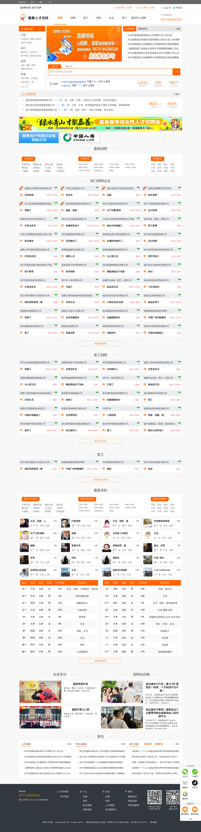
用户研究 (24, 56)
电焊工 (28, 317)
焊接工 (28, 210)
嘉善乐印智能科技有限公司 (156, 326)
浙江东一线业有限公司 (72, 280)
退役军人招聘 (138, 17)
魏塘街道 (37, 164)
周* (107, 631)
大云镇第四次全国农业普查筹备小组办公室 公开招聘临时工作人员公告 (152, 40)
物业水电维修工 (115, 225)
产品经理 (24, 39)
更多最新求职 (100, 661)
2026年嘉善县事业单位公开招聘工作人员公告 (148, 35)
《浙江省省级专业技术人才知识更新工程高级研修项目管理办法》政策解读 (100, 752)
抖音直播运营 (82, 596)
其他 (172, 171)
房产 (32, 2)
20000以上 (98, 170)
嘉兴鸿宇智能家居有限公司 (115, 424)
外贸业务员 (30, 225)
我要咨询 (148, 744)
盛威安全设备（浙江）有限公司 (117, 280)
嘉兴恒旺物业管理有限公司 (156, 280)
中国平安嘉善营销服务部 (73, 82)
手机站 (177, 8)
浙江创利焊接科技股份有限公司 (158, 250)
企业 (111, 17)
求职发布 (87, 809)
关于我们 (64, 796)
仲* (107, 596)
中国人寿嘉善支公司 (75, 188)
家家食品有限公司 (70, 326)
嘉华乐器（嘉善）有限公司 (156, 219)
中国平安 (107, 408)
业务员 (69, 195)
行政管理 (82, 610)
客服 (33, 65)
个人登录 (142, 7)
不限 (153, 164)
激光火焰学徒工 (156, 430)
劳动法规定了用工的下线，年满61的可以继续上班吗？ (154, 773)
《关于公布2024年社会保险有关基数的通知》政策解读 (100, 773)
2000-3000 (98, 164)
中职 (153, 171)
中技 (159, 171)
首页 (60, 17)
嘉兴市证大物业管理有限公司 (157, 265)
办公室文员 (112, 256)
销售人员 (70, 256)
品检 (109, 195)
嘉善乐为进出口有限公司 (73, 311)
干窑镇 (59, 168)
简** (107, 617)
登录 (85, 801)
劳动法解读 (133, 805)
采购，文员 (82, 631)
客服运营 (70, 333)
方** (107, 651)
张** (24, 603)
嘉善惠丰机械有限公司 (30, 311)
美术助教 (70, 271)
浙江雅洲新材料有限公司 (73, 234)
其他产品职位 (26, 43)
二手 (49, 2)
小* (107, 638)
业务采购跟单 (72, 317)
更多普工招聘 (100, 441)
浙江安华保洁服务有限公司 (156, 462)
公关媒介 (34, 78)
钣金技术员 (112, 287)
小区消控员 (153, 287)
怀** (107, 603)
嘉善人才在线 (48, 822)
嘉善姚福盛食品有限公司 (73, 250)
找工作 (55, 66)
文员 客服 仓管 (165, 610)
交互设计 (34, 52)
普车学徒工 (153, 256)
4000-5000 (129, 164)
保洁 (150, 271)
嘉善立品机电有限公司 (154, 295)
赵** (24, 596)
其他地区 (60, 171)
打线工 (69, 287)
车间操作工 (71, 241)
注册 (129, 7)
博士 (159, 164)
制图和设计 (82, 603)
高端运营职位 (26, 69)
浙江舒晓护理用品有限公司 (33, 424)
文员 (82, 624)
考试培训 (132, 801)
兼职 (109, 469)
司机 (82, 645)
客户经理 (29, 271)
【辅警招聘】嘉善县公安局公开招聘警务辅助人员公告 (152, 49)
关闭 (190, 819)
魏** (24, 644)
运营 (23, 65)
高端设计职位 (36, 56)
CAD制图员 (82, 652)
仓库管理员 (71, 415)
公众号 (166, 8)
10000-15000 (130, 167)
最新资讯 (142, 29)
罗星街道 (26, 164)
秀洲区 (48, 171)
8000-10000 (114, 167)
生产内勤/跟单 (114, 210)
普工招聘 (100, 355)
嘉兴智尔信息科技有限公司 (115, 295)
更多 (177, 29)
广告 (32, 82)
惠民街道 (49, 164)
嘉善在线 (22, 2)
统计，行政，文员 (165, 624)
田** (24, 589)
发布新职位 (111, 809)
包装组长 (111, 333)
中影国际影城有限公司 (113, 462)
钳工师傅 (152, 225)
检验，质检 (71, 210)
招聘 (73, 17)
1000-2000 (83, 164)
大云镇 (48, 168)
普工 (85, 17)
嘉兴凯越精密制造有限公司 (115, 265)
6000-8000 (98, 167)
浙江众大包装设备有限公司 (74, 219)
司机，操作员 (165, 589)
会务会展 (24, 82)
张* (24, 617)
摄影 (41, 2)
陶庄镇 (25, 168)
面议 (111, 170)
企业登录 (119, 7)
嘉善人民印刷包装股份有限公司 (35, 250)
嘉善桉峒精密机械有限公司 (115, 250)
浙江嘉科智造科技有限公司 (33, 280)
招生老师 (152, 195)
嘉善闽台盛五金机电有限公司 (116, 234)
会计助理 (152, 210)
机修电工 (165, 631)
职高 (166, 168)
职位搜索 (87, 805)
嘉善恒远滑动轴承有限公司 (156, 408)
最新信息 (132, 796)
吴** (24, 610)
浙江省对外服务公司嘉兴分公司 (35, 295)
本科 (172, 164)
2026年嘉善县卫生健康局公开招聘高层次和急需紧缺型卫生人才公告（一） (152, 44)
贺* (107, 610)
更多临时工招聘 (100, 480)
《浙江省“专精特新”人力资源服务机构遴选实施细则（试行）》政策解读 (99, 763)
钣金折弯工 (153, 302)
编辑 (28, 65)
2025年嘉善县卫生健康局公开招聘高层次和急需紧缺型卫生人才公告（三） (152, 58)
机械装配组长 (113, 317)
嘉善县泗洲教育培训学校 (159, 188)
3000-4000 (114, 164)
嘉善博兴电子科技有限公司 (33, 219)
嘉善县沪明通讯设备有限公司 (38, 188)
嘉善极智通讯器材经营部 (155, 311)
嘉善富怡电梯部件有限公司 (74, 408)
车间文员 (70, 302)
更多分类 (24, 87)
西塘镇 (36, 168)
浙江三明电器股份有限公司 (156, 204)
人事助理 (111, 415)
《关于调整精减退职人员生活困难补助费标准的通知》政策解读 (100, 768)
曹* (24, 631)
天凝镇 (25, 171)
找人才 (69, 66)
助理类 (82, 617)
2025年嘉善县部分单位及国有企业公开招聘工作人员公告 (152, 53)
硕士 (166, 164)
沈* (107, 589)
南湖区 (36, 171)
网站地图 (153, 822)
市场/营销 (25, 78)
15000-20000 (84, 170)
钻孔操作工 (71, 430)
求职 (98, 17)
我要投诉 (159, 744)
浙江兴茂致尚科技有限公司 (115, 204)
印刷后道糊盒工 (156, 333)
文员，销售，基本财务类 (165, 603)
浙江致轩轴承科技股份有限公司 (76, 424)
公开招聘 (129, 29)
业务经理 (29, 195)
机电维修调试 (165, 652)
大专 (153, 168)
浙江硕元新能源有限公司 (155, 234)
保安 (150, 469)
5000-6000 (83, 167)
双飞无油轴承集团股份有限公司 (35, 362)
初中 (166, 171)
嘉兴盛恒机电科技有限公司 (115, 311)
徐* (107, 624)
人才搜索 (109, 805)
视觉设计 (24, 52)
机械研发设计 (72, 225)
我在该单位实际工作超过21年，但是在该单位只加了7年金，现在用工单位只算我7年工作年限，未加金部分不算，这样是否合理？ (154, 757)
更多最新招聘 (100, 344)
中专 (172, 168)
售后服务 (29, 241)
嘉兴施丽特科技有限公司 (31, 326)
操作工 (28, 430)
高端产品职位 (36, 39)
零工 (124, 17)
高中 (159, 168)
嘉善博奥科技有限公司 (113, 326)
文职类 (165, 638)
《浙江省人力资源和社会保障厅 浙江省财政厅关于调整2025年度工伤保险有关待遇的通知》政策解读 (100, 757)
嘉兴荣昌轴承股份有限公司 (78, 204)
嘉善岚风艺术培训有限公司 (74, 265)
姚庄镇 (59, 164)
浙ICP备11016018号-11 (139, 822)
